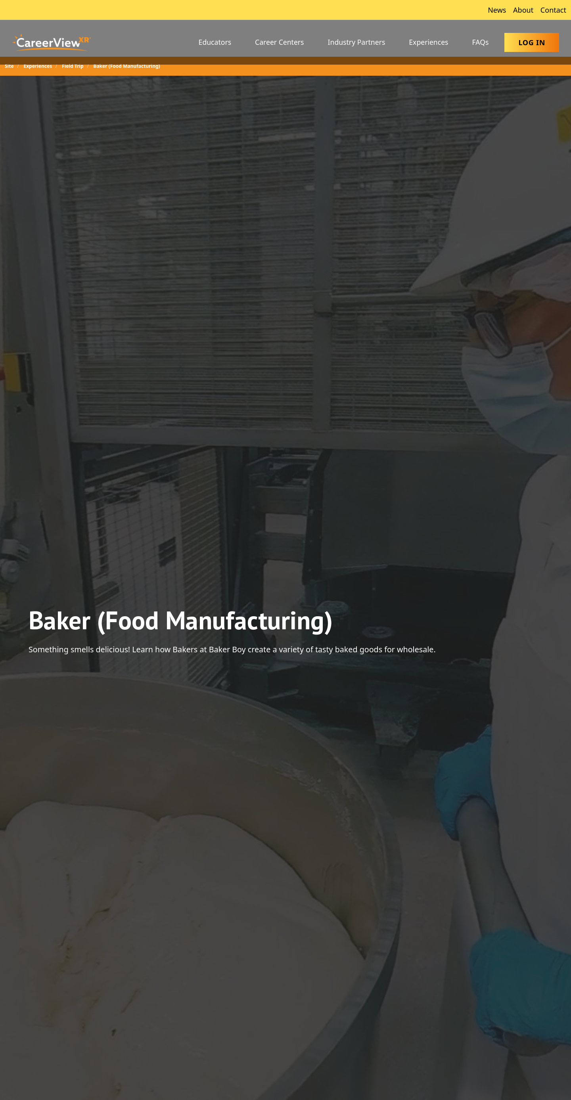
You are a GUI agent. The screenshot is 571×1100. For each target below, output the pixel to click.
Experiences (428, 42)
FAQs (480, 42)
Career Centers (279, 42)
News (496, 10)
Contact (552, 10)
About (522, 10)
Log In (531, 42)
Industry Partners (356, 42)
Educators (215, 42)
